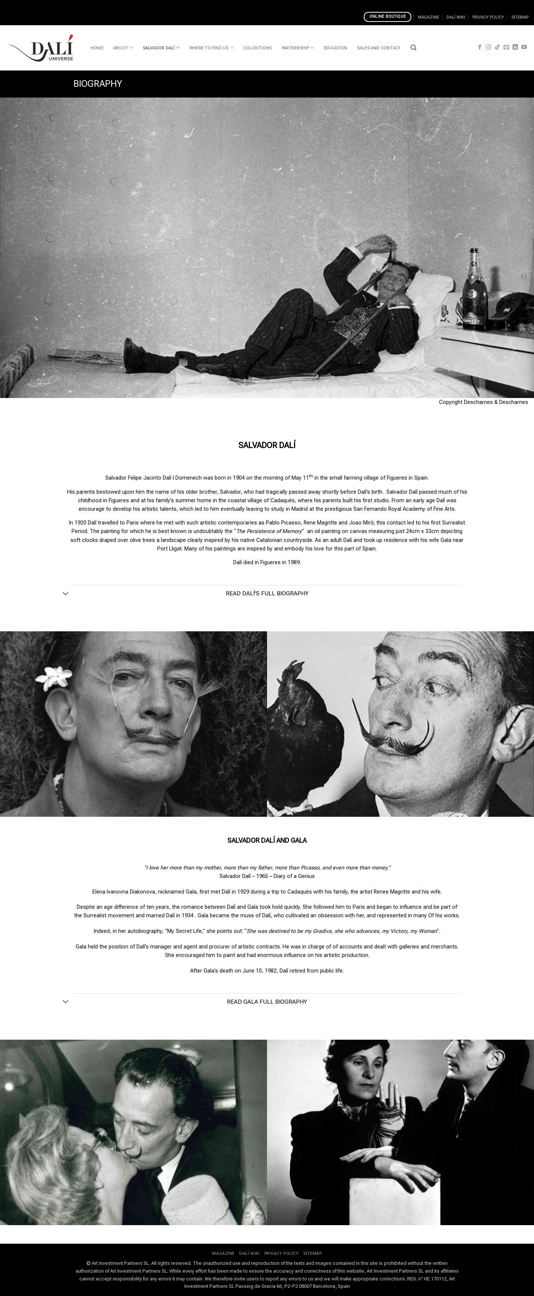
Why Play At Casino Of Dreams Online (222, 4)
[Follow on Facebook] (480, 47)
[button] (413, 47)
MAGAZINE (428, 17)
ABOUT (123, 47)
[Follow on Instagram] (488, 47)
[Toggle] (65, 594)
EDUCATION (335, 47)
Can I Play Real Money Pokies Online (131, 4)
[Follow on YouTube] (524, 47)
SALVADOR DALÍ (161, 47)
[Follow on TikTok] (497, 47)
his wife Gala (436, 540)
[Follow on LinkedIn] (515, 47)
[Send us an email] (506, 47)
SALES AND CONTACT (379, 47)
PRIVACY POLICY (488, 17)
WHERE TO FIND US (211, 47)
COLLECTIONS (257, 47)
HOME (97, 47)
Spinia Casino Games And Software (43, 4)
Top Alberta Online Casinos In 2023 (311, 4)
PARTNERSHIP (298, 47)
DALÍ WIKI (455, 17)
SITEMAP (519, 17)
